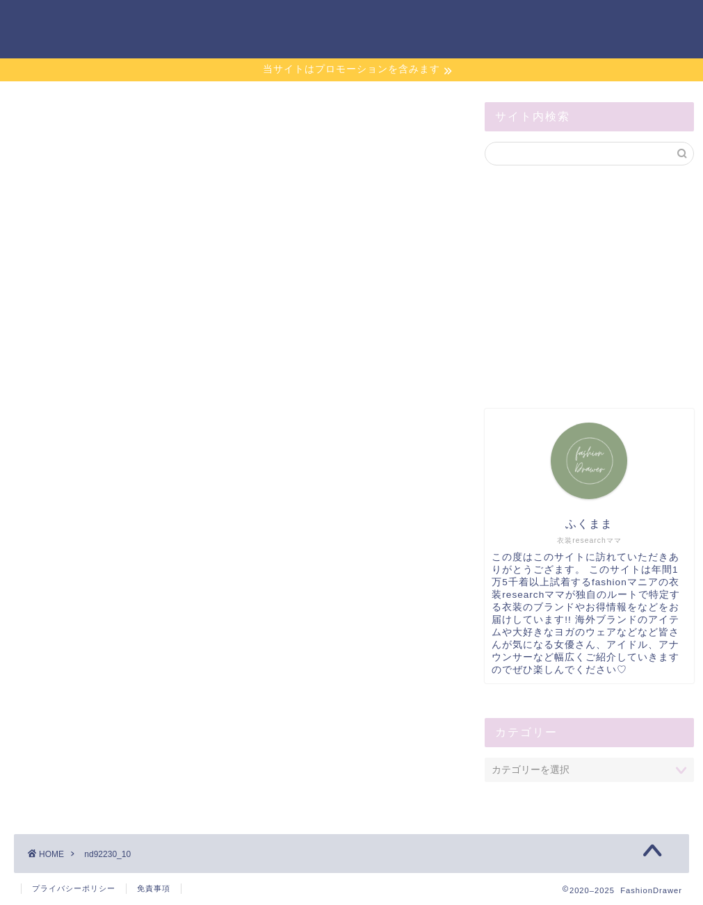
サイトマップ (537, 21)
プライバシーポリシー (73, 888)
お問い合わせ (450, 21)
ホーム (379, 21)
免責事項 (153, 888)
